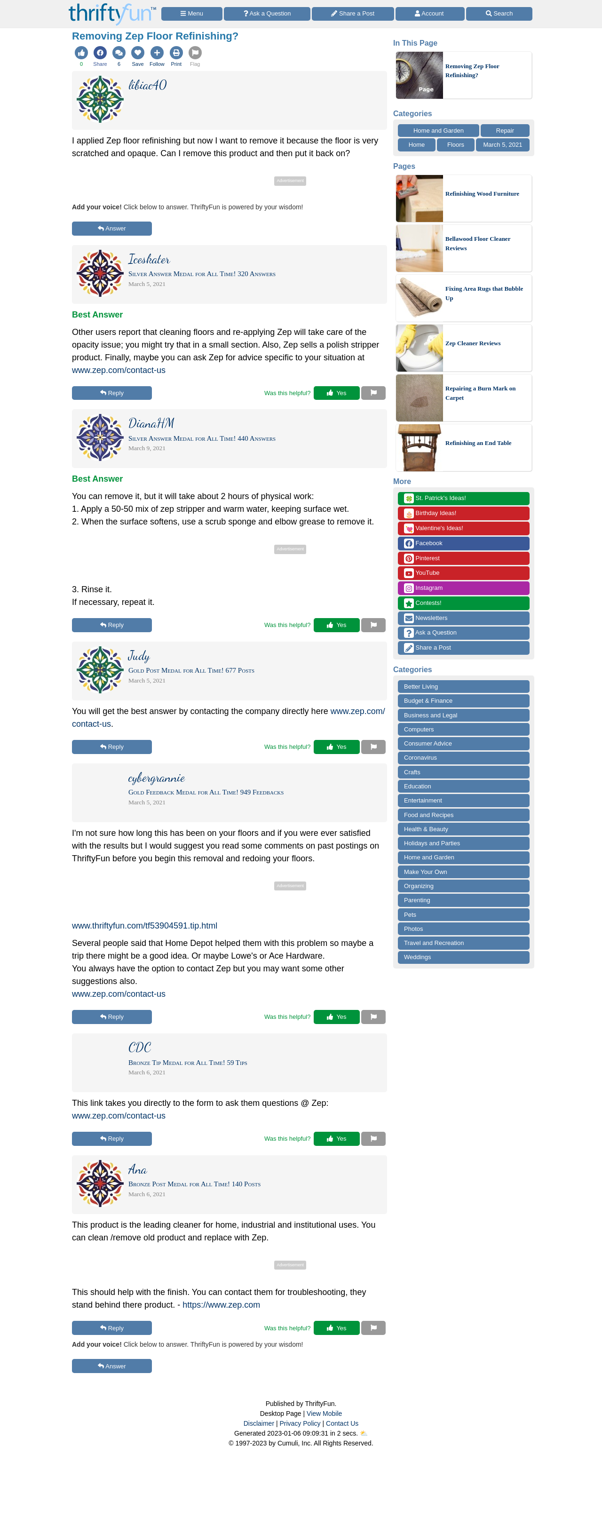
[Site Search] (499, 14)
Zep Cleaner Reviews (472, 343)
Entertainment (423, 800)
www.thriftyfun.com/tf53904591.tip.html (144, 925)
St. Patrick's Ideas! (435, 498)
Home (417, 144)
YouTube (421, 573)
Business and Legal (430, 715)
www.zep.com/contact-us (119, 370)
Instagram (423, 588)
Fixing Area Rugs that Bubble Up (484, 293)
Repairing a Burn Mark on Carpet (480, 393)
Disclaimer (259, 1423)
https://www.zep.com (221, 1305)
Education (417, 786)
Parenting (417, 900)
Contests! (423, 603)
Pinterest (422, 559)
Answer (112, 228)
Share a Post (427, 648)
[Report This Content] (373, 393)
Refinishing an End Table (478, 442)
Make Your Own (425, 871)
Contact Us (342, 1423)
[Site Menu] (191, 14)
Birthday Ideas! (430, 513)
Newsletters (426, 618)
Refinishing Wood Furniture (482, 193)
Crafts (412, 772)
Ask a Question (430, 633)
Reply (112, 393)
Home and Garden (438, 130)
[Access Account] (430, 14)
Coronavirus (420, 757)
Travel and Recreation (434, 942)
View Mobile (324, 1413)
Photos (413, 928)
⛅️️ (364, 1433)
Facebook (423, 543)
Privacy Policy (299, 1423)
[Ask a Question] (267, 14)
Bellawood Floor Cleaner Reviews (477, 243)
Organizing (419, 886)
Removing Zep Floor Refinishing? (472, 71)
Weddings (417, 957)
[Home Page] (112, 5)
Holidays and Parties (432, 843)
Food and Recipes (429, 814)
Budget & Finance (428, 700)
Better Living (421, 686)
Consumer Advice (428, 743)
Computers (419, 729)
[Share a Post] (353, 14)
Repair (505, 130)
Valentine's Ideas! (433, 528)
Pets (410, 914)
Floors (455, 144)
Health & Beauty (426, 829)
